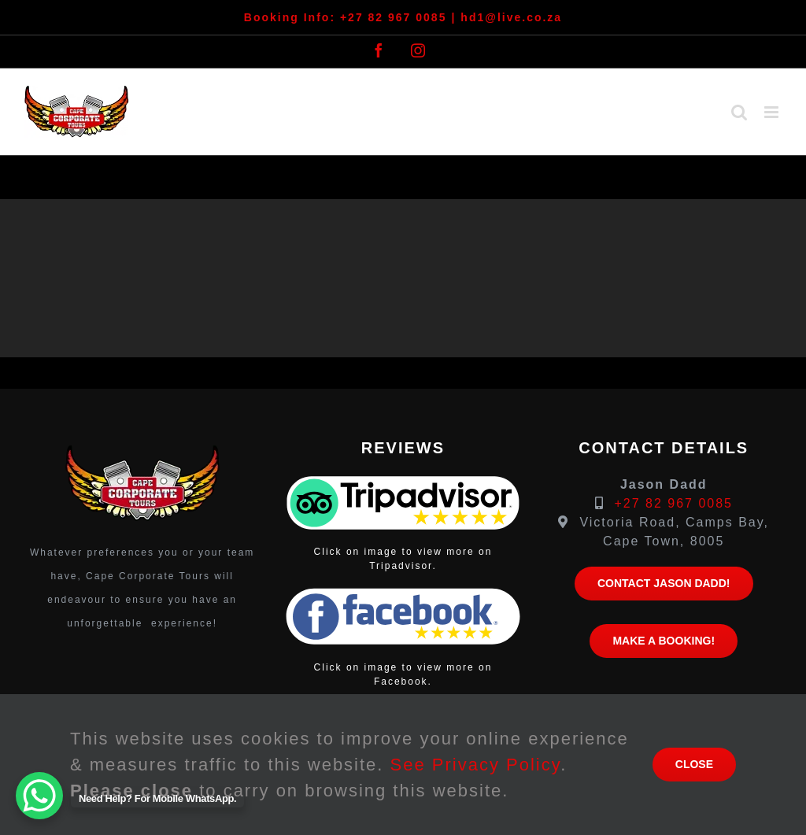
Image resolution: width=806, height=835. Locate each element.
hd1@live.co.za (511, 17)
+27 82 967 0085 (393, 17)
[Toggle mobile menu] (773, 112)
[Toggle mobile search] (740, 112)
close (694, 764)
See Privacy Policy (475, 764)
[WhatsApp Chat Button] (39, 795)
